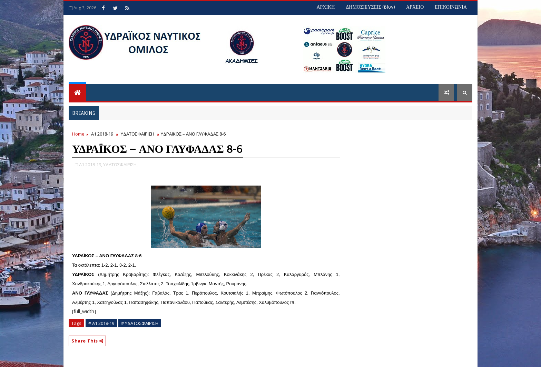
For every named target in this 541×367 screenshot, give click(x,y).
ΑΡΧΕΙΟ (415, 7)
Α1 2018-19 (102, 134)
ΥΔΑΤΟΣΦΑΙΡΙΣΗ (137, 134)
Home (78, 134)
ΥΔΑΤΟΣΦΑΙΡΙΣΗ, (120, 164)
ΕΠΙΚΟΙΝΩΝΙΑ (451, 7)
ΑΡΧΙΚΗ (325, 7)
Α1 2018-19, (90, 164)
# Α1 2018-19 (101, 323)
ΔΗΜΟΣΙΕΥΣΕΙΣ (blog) (370, 7)
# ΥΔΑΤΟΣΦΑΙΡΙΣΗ (139, 323)
